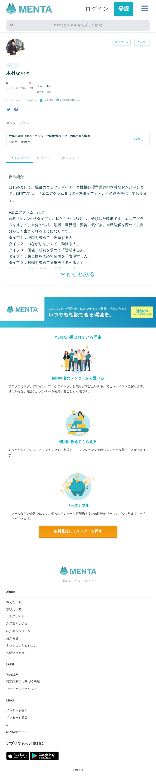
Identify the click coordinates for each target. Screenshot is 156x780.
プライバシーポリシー (21, 689)
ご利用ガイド (15, 616)
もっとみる (78, 274)
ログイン (97, 9)
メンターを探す (17, 710)
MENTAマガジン (16, 732)
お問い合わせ (15, 653)
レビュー (45, 158)
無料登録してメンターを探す (78, 531)
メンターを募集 (17, 717)
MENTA (79, 770)
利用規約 (12, 674)
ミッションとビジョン (21, 645)
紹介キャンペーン (18, 631)
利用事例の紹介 (17, 623)
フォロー (142, 42)
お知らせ (12, 638)
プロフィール (20, 158)
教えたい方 (13, 602)
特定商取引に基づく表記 (23, 681)
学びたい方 (13, 609)
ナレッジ (70, 158)
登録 (123, 9)
